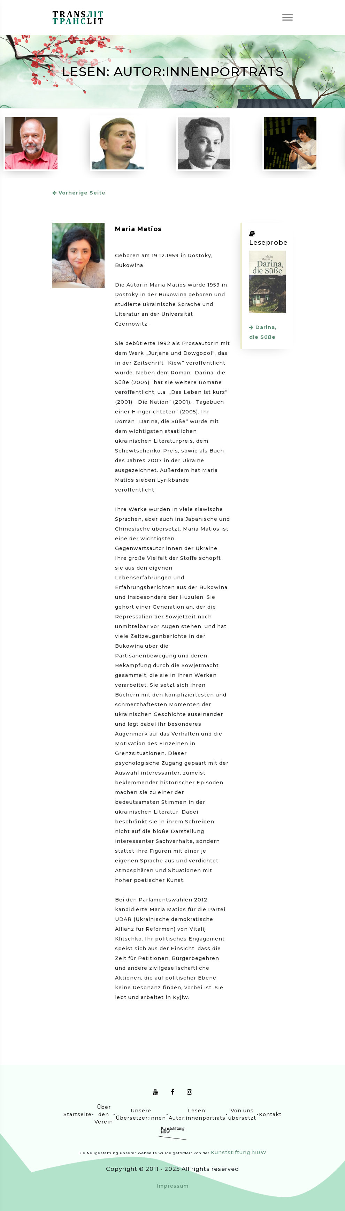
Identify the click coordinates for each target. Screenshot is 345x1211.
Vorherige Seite (79, 193)
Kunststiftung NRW (239, 1152)
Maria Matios (138, 229)
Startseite (77, 1114)
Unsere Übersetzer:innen (141, 1114)
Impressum (172, 1186)
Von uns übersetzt (242, 1114)
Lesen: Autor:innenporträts (197, 1114)
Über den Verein (103, 1114)
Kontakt (270, 1114)
